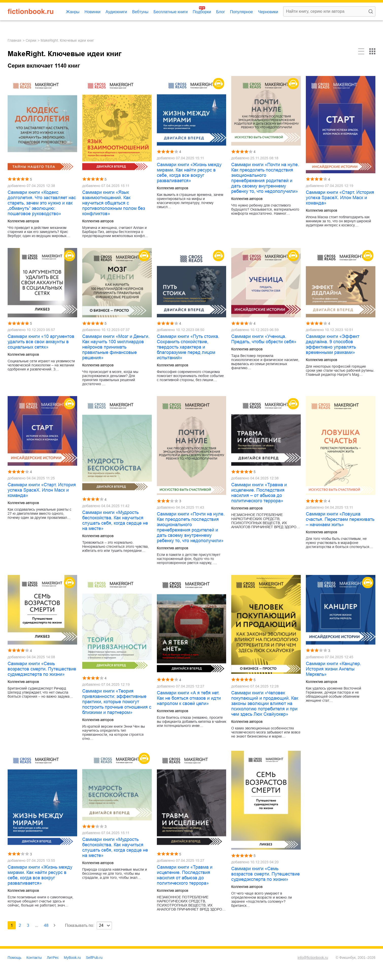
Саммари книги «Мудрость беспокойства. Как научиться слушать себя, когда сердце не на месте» (115, 520)
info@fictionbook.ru (312, 958)
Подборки (202, 12)
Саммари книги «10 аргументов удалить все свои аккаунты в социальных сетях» (41, 342)
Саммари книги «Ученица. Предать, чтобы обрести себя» (263, 339)
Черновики (268, 12)
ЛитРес (53, 958)
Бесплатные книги (171, 12)
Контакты (34, 958)
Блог (220, 12)
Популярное (241, 12)
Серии (31, 40)
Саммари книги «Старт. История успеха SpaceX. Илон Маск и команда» (340, 198)
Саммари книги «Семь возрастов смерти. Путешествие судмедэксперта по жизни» (42, 669)
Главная (14, 40)
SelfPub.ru (94, 958)
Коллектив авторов (23, 221)
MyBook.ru (72, 958)
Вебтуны (140, 12)
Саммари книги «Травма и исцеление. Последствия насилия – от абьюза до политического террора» (259, 492)
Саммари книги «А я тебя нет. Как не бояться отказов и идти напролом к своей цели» (189, 698)
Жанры (72, 12)
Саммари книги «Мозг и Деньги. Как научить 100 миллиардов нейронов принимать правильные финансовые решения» (115, 347)
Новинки (93, 12)
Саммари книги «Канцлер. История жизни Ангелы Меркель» (333, 669)
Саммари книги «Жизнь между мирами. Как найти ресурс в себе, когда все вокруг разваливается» (189, 172)
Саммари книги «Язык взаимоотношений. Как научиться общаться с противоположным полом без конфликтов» (113, 203)
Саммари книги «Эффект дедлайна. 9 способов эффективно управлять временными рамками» (332, 344)
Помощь (14, 958)
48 (46, 925)
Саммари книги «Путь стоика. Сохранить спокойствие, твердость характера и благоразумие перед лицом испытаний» (188, 347)
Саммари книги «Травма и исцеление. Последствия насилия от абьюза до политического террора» (184, 875)
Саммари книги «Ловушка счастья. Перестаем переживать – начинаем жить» (340, 519)
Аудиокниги (116, 12)
